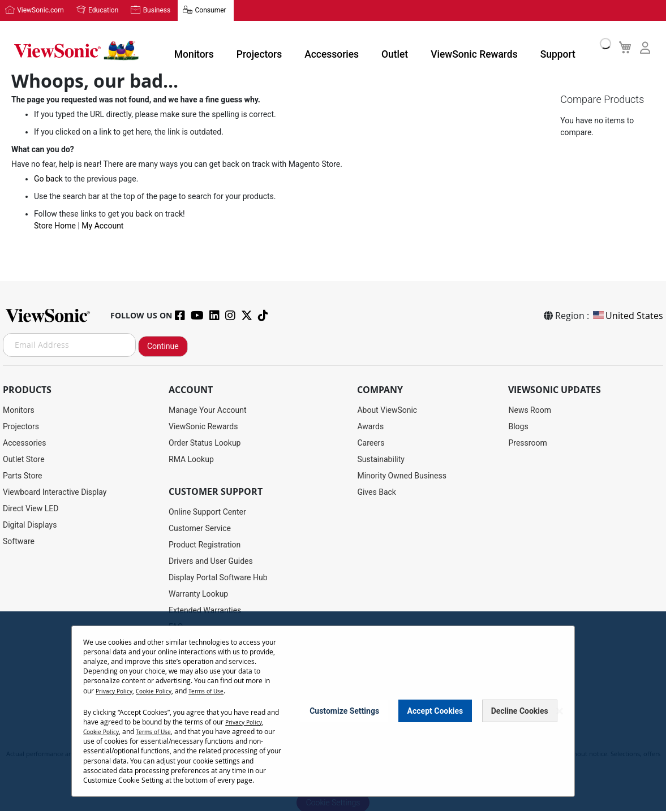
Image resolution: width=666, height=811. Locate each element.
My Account (102, 225)
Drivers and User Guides (211, 559)
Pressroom (527, 441)
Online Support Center (207, 510)
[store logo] (73, 46)
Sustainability (380, 457)
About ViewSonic (387, 408)
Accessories (328, 47)
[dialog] (333, 711)
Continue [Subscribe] (163, 344)
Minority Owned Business (401, 473)
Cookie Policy (162, 690)
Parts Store (22, 473)
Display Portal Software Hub (218, 575)
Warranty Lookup (198, 592)
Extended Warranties (205, 608)
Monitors (210, 47)
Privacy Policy (117, 690)
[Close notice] (560, 711)
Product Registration (204, 542)
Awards (370, 424)
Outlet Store (24, 457)
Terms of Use (221, 690)
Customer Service (200, 526)
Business (144, 10)
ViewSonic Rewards (451, 47)
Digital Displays (30, 523)
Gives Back (376, 490)
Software (19, 539)
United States (627, 314)
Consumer (192, 10)
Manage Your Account (208, 408)
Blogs (518, 424)
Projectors (266, 47)
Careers (370, 441)
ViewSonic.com (38, 10)
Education (96, 10)
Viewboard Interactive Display (54, 490)
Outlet (383, 47)
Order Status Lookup (204, 441)
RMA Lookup (191, 457)
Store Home (55, 225)
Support (522, 47)
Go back (48, 178)
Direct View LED (30, 506)
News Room (529, 408)
